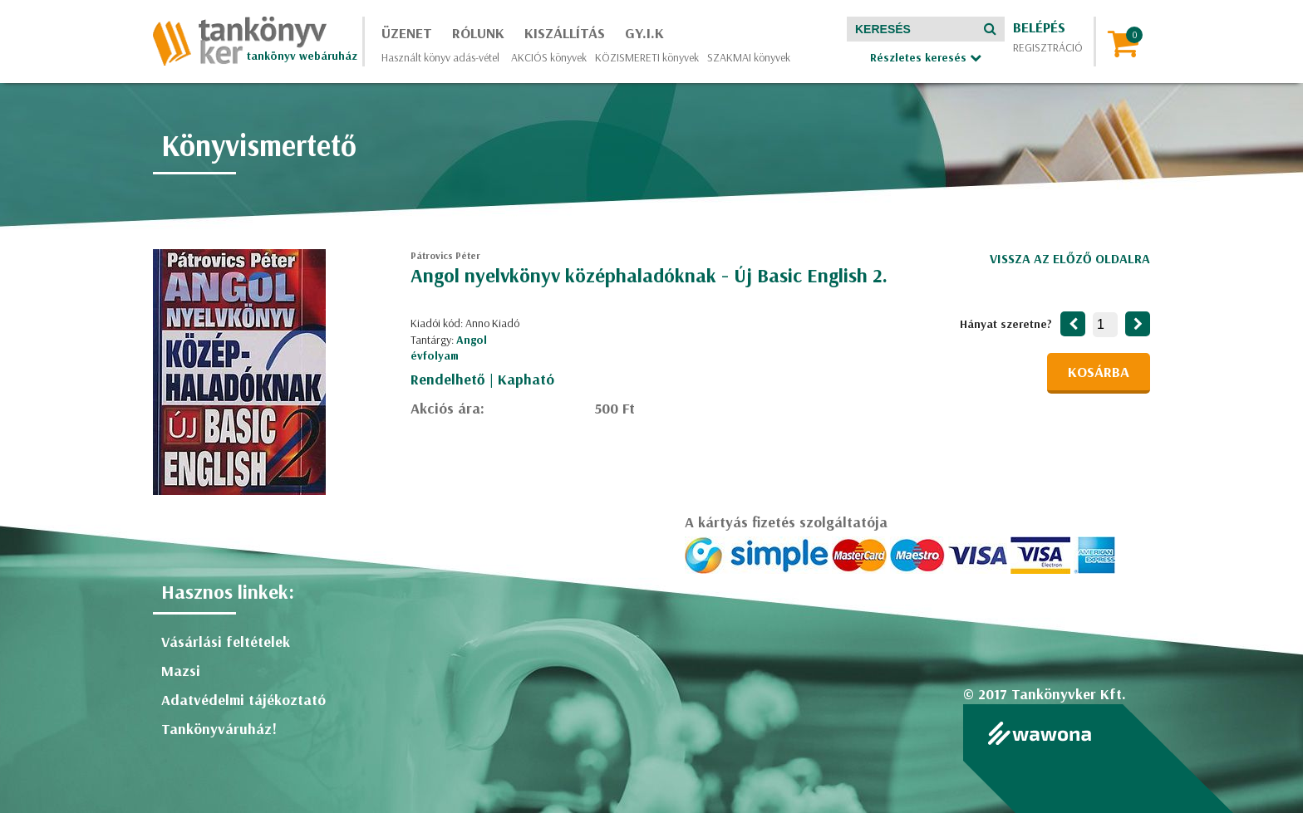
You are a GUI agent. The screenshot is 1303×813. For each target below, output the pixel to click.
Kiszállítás (564, 32)
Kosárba (1098, 371)
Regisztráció (1048, 47)
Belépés (1039, 27)
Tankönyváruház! (219, 728)
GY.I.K (644, 32)
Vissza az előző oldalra (1070, 258)
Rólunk (478, 32)
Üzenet (406, 32)
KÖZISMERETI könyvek (647, 57)
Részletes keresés (925, 57)
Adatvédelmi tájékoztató (243, 699)
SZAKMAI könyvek (748, 57)
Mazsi (180, 670)
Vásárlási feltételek (225, 641)
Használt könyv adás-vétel (440, 57)
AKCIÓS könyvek (549, 57)
